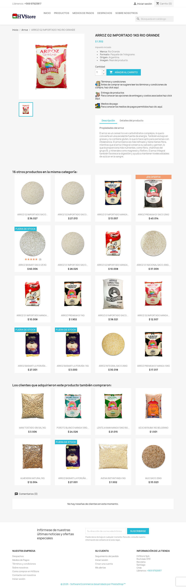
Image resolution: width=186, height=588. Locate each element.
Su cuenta (102, 550)
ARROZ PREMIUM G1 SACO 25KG (153, 214)
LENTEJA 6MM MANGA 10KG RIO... (113, 427)
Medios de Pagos (83, 13)
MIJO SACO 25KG (153, 478)
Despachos (104, 13)
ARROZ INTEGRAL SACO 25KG (113, 365)
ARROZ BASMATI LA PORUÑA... (32, 365)
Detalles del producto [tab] (131, 120)
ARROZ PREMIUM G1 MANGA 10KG (153, 365)
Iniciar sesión (18, 579)
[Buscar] (154, 19)
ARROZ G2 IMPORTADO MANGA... (113, 265)
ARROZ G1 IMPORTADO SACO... (73, 265)
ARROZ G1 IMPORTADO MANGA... (113, 214)
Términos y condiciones (24, 563)
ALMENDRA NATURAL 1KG (32, 478)
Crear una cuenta (104, 563)
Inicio (47, 13)
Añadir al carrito (123, 72)
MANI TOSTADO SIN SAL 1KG (32, 427)
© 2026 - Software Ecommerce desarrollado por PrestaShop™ (93, 584)
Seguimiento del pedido (107, 556)
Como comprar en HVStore (25, 571)
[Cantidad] (98, 72)
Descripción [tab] (108, 120)
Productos (61, 13)
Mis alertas (100, 567)
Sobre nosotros (126, 13)
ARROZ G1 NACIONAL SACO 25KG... (153, 265)
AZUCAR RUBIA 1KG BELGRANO (153, 427)
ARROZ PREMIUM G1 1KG (73, 315)
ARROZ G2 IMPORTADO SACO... (32, 214)
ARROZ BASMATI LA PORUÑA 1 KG (73, 365)
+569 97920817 (32, 3)
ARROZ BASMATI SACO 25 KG (32, 265)
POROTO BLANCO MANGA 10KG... (73, 427)
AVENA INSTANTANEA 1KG (113, 478)
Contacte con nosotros (24, 575)
